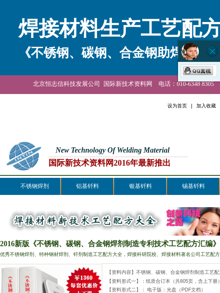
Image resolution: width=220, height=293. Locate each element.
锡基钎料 (193, 186)
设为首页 (177, 106)
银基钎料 (140, 186)
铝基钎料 (87, 186)
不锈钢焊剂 (34, 186)
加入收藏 (206, 106)
